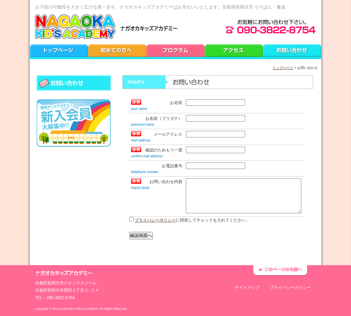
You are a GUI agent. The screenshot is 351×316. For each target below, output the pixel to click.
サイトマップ (247, 287)
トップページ (283, 68)
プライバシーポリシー (155, 220)
